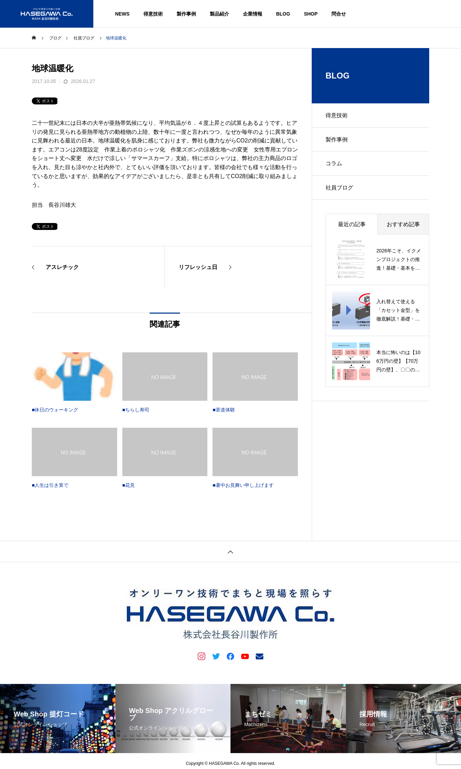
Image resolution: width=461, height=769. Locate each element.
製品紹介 (219, 14)
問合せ (338, 14)
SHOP (311, 14)
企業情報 (252, 14)
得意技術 (153, 14)
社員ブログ (339, 188)
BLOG (283, 14)
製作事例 (186, 14)
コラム (334, 164)
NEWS (122, 14)
